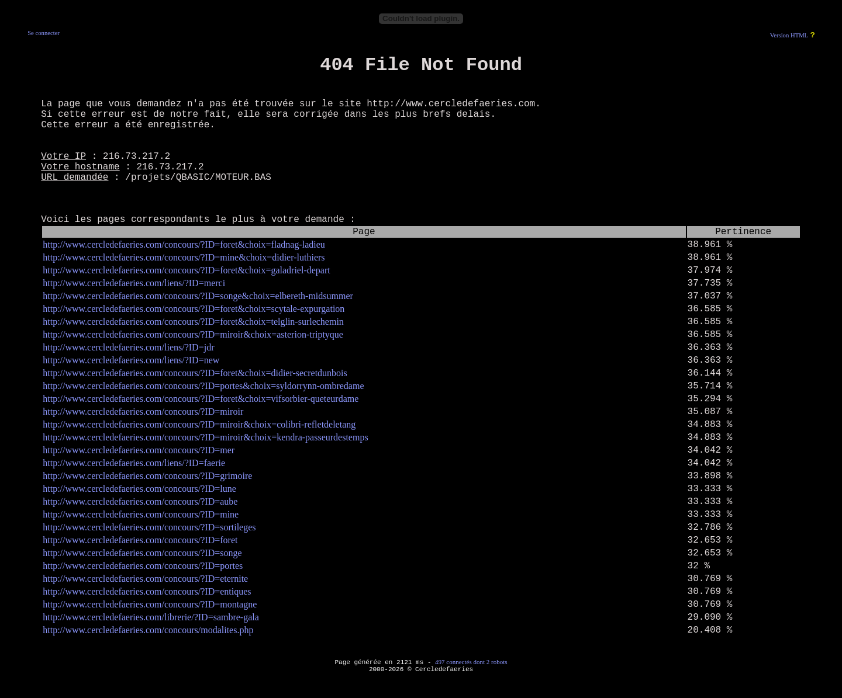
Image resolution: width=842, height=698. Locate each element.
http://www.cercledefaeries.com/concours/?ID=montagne (150, 604)
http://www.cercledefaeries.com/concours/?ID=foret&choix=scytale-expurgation (193, 309)
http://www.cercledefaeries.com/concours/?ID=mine (141, 514)
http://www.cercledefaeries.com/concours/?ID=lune (139, 489)
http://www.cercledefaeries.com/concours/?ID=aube (140, 501)
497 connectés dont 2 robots (471, 661)
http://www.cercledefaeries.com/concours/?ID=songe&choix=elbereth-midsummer (198, 296)
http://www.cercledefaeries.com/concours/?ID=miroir (143, 411)
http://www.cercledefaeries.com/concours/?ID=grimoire (147, 476)
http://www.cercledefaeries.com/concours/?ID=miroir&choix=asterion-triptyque (193, 334)
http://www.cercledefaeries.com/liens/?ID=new (131, 360)
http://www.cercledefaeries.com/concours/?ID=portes (143, 566)
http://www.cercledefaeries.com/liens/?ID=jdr (128, 347)
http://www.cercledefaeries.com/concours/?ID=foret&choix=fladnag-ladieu (184, 244)
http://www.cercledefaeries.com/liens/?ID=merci (134, 283)
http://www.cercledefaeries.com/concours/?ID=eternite (145, 579)
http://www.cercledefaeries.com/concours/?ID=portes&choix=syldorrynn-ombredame (203, 386)
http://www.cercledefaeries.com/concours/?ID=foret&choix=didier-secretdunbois (195, 373)
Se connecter (43, 33)
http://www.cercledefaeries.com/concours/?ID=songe (142, 553)
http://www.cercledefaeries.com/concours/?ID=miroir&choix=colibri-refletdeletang (199, 424)
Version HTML (789, 35)
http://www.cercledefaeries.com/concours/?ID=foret (140, 540)
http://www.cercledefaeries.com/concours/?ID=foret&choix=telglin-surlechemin (193, 322)
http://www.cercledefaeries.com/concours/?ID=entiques (147, 591)
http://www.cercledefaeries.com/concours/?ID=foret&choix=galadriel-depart (186, 270)
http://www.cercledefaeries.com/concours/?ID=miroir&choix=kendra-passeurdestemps (205, 437)
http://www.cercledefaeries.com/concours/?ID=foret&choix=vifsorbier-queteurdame (200, 399)
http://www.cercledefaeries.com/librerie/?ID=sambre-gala (151, 617)
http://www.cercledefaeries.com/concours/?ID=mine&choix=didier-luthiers (184, 257)
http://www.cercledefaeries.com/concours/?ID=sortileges (149, 527)
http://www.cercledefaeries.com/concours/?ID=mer (138, 450)
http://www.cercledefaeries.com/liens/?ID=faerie (134, 463)
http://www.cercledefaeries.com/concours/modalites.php (148, 630)
